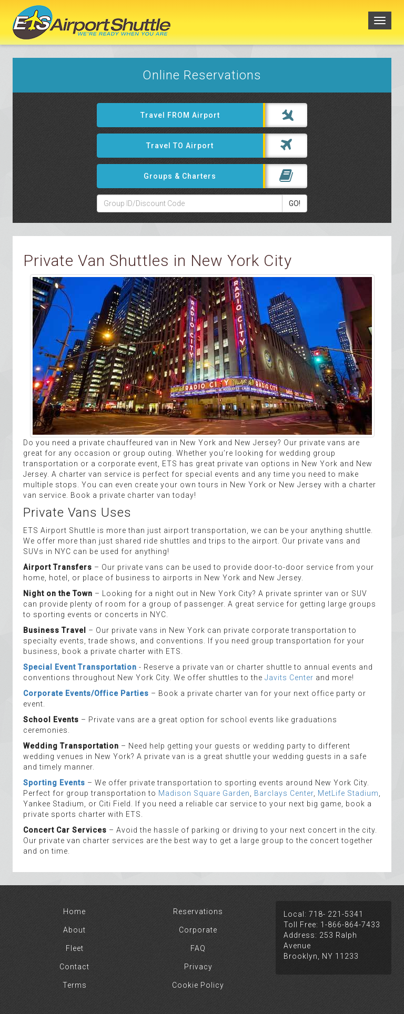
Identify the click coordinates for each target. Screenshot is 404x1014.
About (74, 930)
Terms (75, 985)
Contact (74, 966)
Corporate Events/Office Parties (86, 693)
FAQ (198, 948)
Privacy (198, 966)
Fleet (75, 948)
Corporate (198, 930)
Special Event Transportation (80, 667)
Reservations (198, 911)
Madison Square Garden (204, 793)
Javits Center (289, 677)
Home (74, 911)
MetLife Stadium (347, 793)
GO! (294, 203)
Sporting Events (54, 783)
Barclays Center (284, 793)
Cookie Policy (198, 985)
